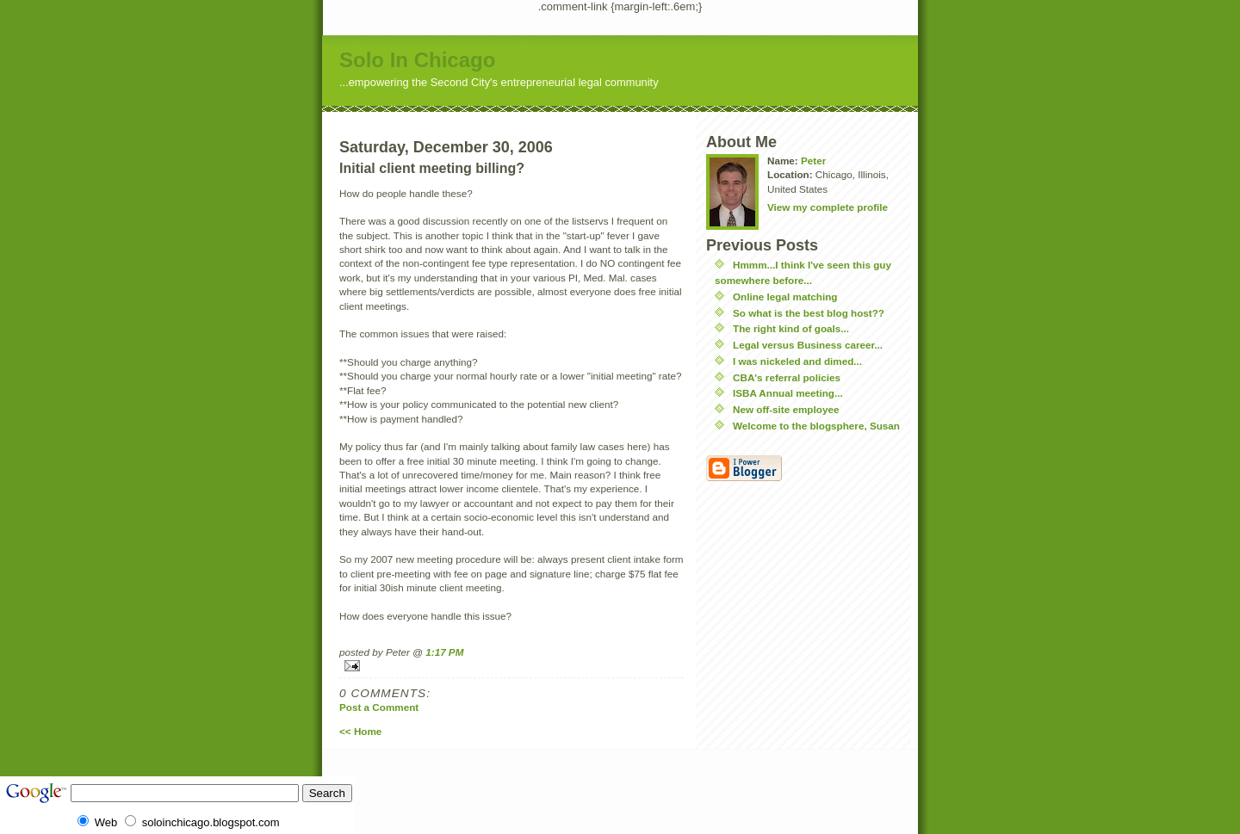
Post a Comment (378, 707)
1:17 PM (444, 652)
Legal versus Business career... (808, 344)
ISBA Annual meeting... (788, 392)
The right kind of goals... (791, 328)
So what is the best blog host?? (808, 312)
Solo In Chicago (417, 59)
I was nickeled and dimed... (797, 361)
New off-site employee (786, 409)
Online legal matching (785, 296)
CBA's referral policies (786, 377)
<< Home (360, 731)
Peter (813, 160)
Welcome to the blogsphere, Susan (816, 425)
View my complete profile (827, 207)
